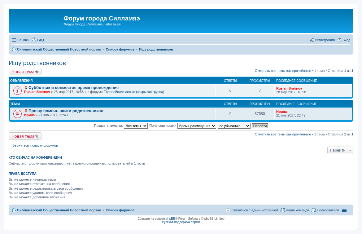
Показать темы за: (121, 125)
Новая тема (22, 71)
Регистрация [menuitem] (325, 40)
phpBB (170, 218)
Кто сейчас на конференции (35, 157)
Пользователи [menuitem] (328, 210)
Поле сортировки (182, 125)
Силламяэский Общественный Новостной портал (59, 210)
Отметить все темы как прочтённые (283, 71)
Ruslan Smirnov (37, 92)
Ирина (29, 115)
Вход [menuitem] (346, 40)
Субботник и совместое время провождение (73, 87)
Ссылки (23, 40)
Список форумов (120, 210)
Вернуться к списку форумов (35, 145)
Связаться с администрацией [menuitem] (254, 210)
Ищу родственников (37, 63)
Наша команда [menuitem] (297, 210)
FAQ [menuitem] (40, 40)
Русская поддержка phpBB (181, 222)
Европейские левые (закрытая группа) (134, 92)
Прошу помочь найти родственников (65, 110)
